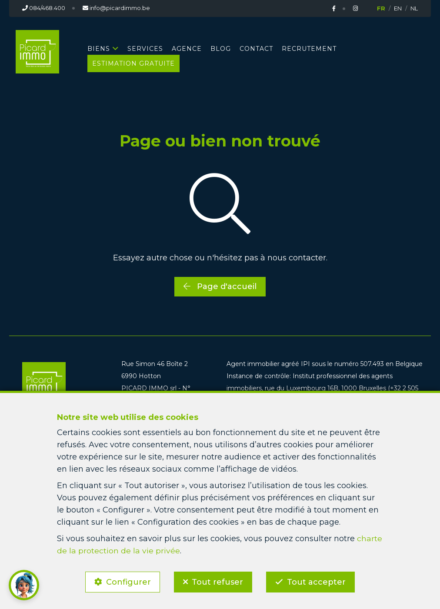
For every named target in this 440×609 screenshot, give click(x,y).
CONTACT (256, 48)
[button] (24, 585)
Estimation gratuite (133, 63)
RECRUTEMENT (309, 48)
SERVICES (145, 48)
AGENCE (187, 48)
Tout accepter (317, 581)
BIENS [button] (98, 48)
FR (381, 8)
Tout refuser (217, 581)
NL (414, 8)
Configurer (127, 581)
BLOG (220, 48)
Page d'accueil (220, 286)
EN (398, 8)
